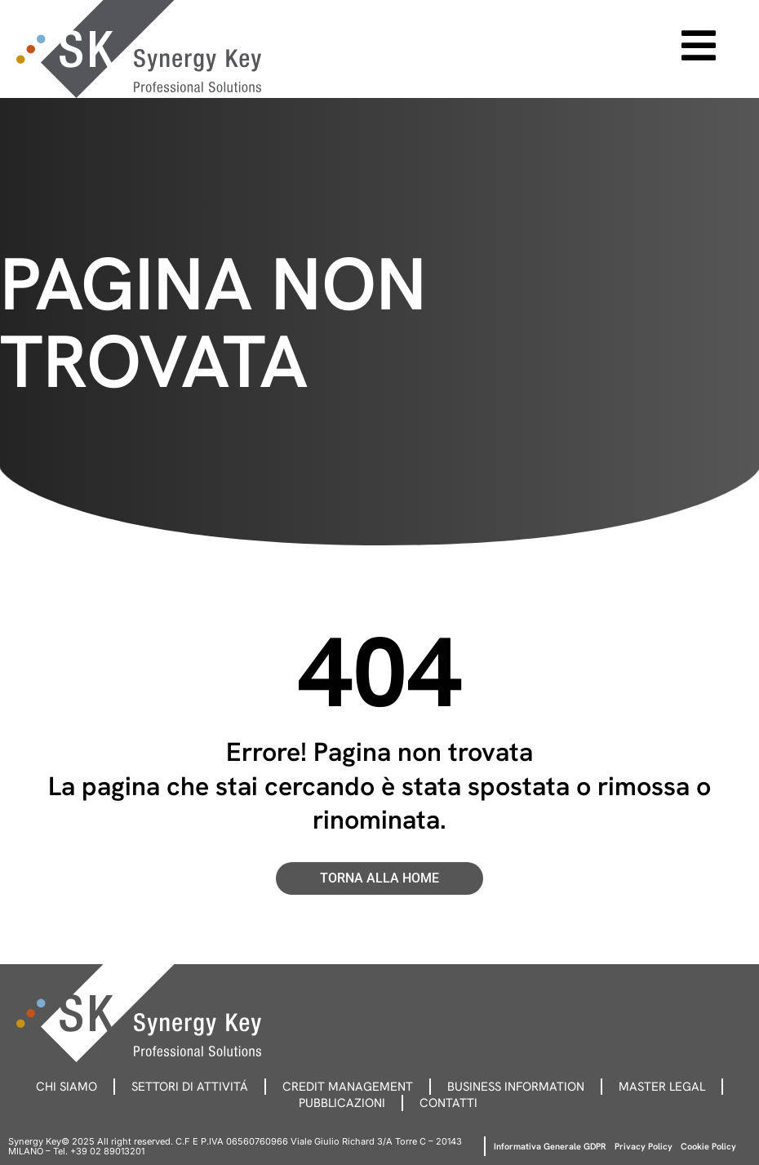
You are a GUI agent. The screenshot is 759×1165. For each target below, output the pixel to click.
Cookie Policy (708, 1146)
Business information (515, 1086)
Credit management (347, 1086)
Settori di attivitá (189, 1086)
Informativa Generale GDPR (550, 1146)
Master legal (662, 1086)
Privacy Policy (643, 1146)
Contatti (448, 1103)
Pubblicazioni (342, 1103)
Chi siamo (66, 1086)
